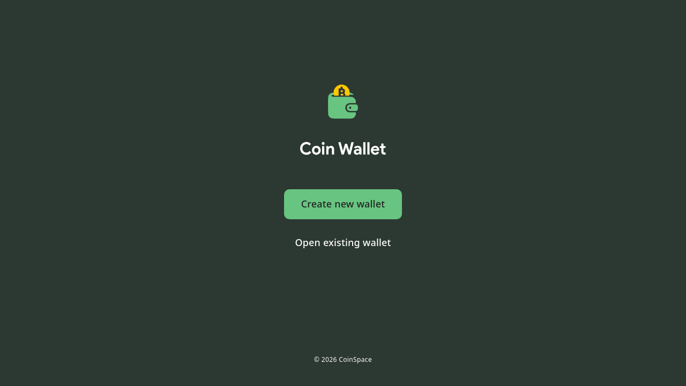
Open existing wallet (343, 242)
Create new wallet (343, 203)
